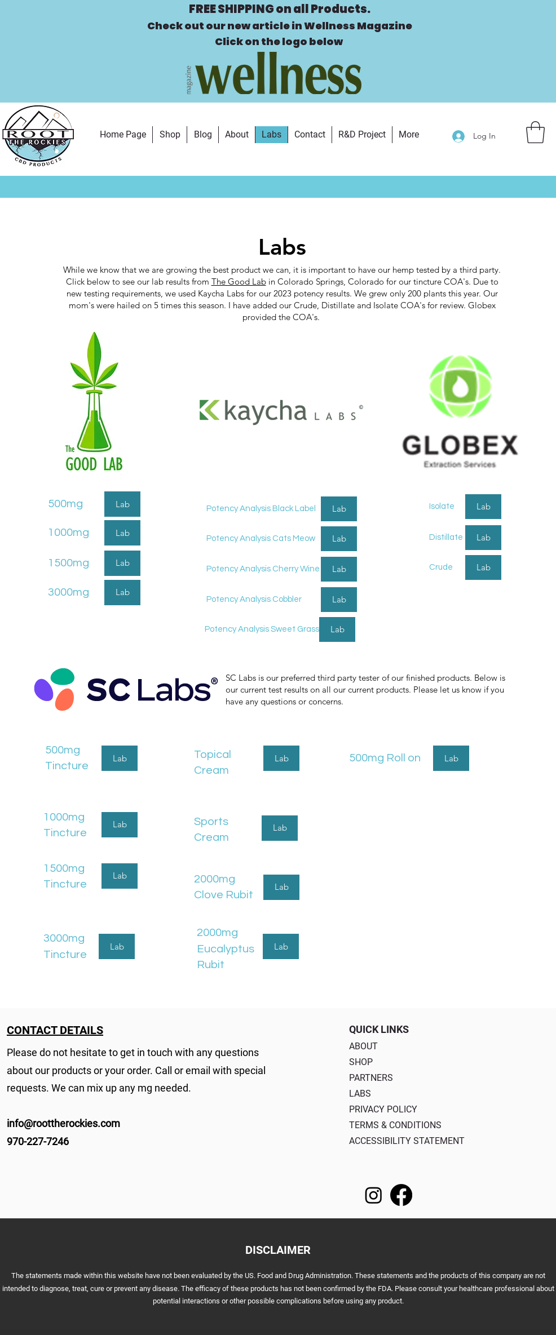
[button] (535, 132)
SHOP (361, 1062)
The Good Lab (238, 281)
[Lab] (122, 504)
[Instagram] (374, 1195)
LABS (360, 1093)
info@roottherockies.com (63, 1123)
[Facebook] (401, 1195)
